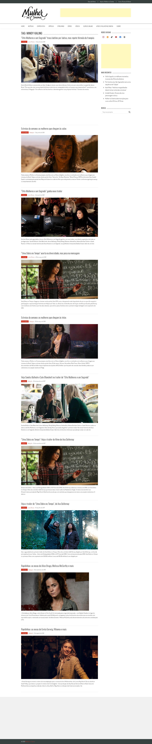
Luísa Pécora (31, 42)
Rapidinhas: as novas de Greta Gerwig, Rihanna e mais (43, 629)
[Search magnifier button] (129, 112)
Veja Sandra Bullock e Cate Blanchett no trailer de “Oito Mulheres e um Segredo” (55, 377)
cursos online (88, 26)
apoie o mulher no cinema (104, 26)
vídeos (77, 26)
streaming (60, 26)
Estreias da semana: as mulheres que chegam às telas (43, 317)
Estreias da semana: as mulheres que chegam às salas (43, 128)
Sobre (119, 26)
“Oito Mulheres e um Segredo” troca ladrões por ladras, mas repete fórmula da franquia (57, 38)
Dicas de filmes (92, 1)
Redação (31, 132)
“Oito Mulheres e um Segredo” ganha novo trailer (41, 191)
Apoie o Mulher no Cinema (107, 1)
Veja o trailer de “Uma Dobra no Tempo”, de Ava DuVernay (45, 504)
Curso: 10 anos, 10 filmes (124, 1)
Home (23, 26)
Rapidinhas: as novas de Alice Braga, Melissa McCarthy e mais (47, 566)
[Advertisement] (95, 12)
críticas (51, 26)
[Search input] (115, 112)
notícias (31, 26)
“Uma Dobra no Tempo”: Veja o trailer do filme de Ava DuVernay (47, 439)
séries (70, 26)
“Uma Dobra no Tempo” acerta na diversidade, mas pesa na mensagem (50, 253)
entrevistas (41, 26)
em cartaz (25, 132)
